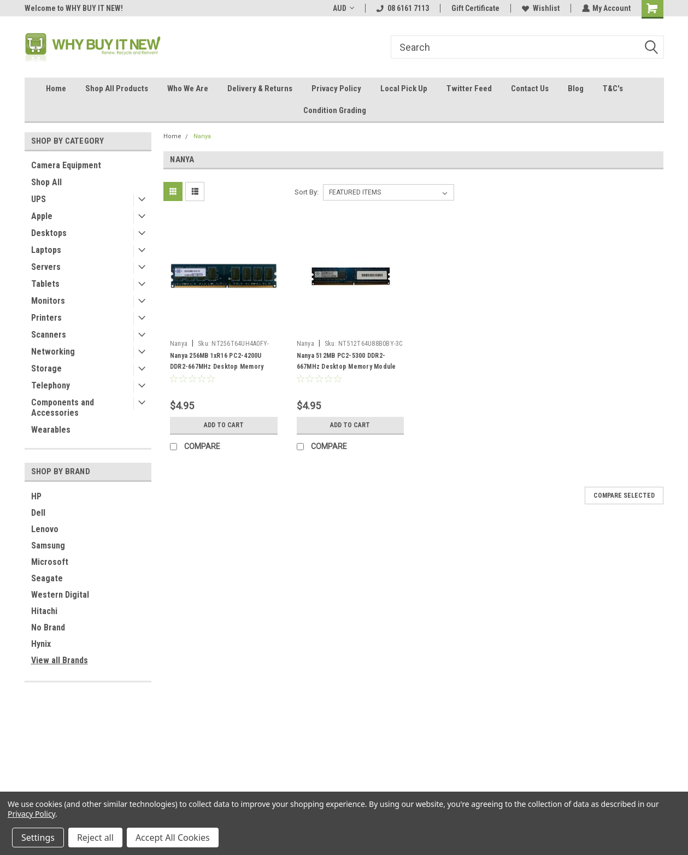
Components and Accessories (62, 407)
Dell (38, 513)
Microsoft (49, 562)
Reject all (95, 838)
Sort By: (307, 192)
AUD (343, 8)
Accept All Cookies (173, 838)
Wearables (50, 429)
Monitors (48, 301)
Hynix (41, 644)
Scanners (48, 334)
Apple (41, 216)
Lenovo (44, 529)
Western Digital (60, 594)
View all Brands (59, 660)
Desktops (49, 233)
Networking (53, 351)
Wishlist (540, 8)
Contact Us (530, 88)
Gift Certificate (475, 8)
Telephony (50, 385)
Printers (46, 317)
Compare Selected (624, 495)
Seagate (47, 578)
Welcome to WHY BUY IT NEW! (74, 8)
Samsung (48, 545)
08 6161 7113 (402, 8)
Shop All (46, 182)
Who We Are (187, 88)
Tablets (45, 284)
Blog (576, 88)
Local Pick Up (403, 88)
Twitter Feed (469, 88)
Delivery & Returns (259, 88)
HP (36, 496)
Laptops (46, 250)
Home (56, 88)
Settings (38, 838)
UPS (38, 199)
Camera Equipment (66, 165)
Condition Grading (334, 110)
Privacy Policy (336, 88)
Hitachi (44, 611)
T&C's (613, 88)
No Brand (48, 627)
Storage (46, 368)
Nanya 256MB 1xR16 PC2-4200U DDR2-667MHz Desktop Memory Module (217, 366)
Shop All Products (116, 88)
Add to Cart (223, 425)
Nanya (202, 136)
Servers (46, 267)
